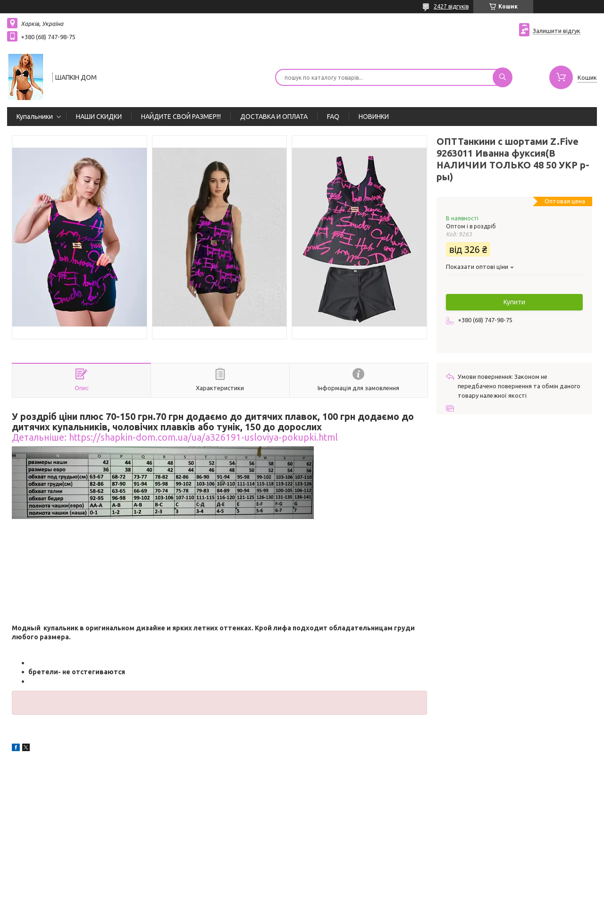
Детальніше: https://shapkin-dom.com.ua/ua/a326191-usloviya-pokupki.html (175, 437)
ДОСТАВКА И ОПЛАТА (274, 116)
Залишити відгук (556, 30)
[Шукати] (502, 77)
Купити (514, 302)
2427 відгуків (451, 6)
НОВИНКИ (374, 116)
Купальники (35, 116)
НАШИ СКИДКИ (99, 116)
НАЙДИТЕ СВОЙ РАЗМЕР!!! (181, 116)
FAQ (333, 116)
